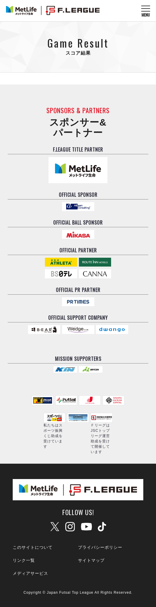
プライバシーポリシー (100, 547)
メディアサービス (30, 573)
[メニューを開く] (145, 11)
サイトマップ (91, 560)
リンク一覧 (24, 560)
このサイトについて (33, 547)
